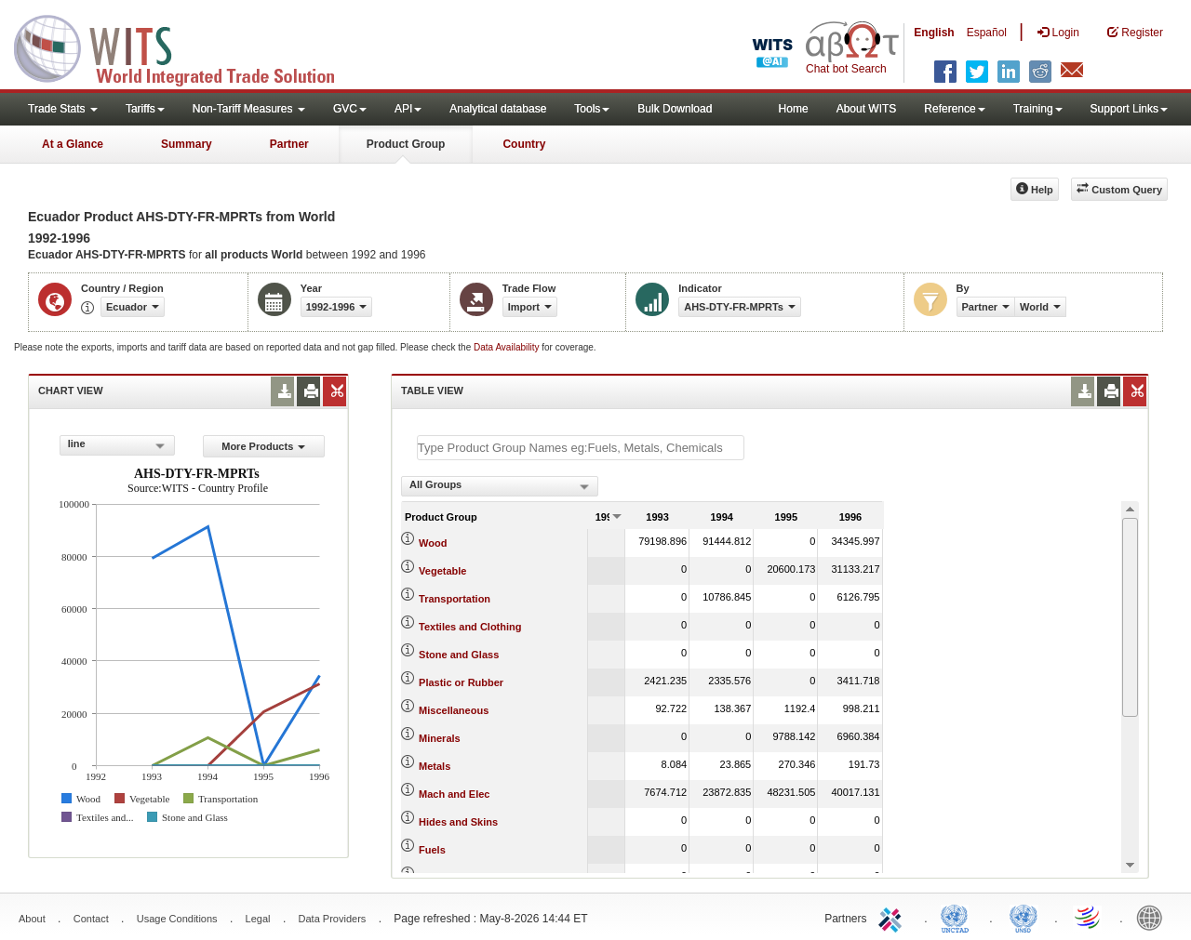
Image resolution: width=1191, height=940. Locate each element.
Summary (186, 144)
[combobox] (117, 445)
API (408, 108)
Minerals (440, 738)
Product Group (406, 144)
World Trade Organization (1088, 916)
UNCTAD (958, 916)
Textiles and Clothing (470, 626)
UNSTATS (1023, 916)
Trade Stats (63, 108)
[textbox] (580, 447)
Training (1038, 108)
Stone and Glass (459, 654)
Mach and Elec (454, 794)
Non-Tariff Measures (249, 108)
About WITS (866, 108)
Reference (954, 108)
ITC (893, 916)
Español (987, 32)
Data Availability (508, 347)
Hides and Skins (458, 821)
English (934, 32)
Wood (433, 543)
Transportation (454, 598)
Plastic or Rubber (461, 682)
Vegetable (442, 570)
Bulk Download (674, 108)
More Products (263, 446)
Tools (591, 108)
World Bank (1153, 916)
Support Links (1129, 108)
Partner (289, 144)
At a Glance (72, 144)
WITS (186, 46)
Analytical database (497, 108)
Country (523, 144)
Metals (434, 766)
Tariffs (145, 108)
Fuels (432, 849)
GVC (350, 108)
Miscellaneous (453, 710)
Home (794, 108)
